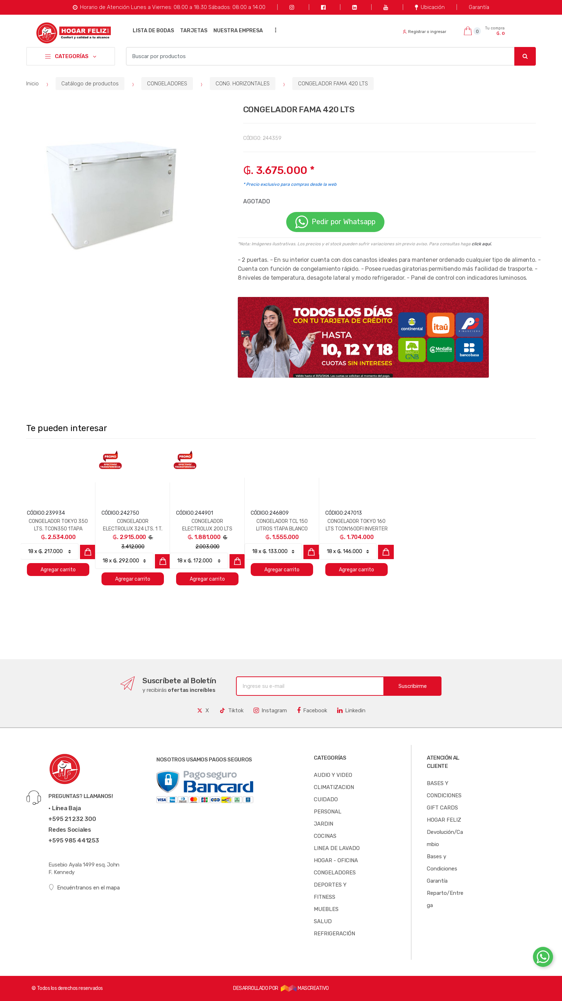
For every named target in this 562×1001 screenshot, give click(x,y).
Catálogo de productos (90, 83)
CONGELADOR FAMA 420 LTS (333, 83)
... (273, 30)
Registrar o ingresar (424, 31)
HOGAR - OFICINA (336, 860)
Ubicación (430, 7)
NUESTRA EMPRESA (238, 31)
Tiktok (231, 710)
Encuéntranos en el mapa (84, 887)
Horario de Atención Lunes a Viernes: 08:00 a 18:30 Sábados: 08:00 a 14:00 (169, 7)
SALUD (323, 921)
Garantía (479, 7)
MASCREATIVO (305, 988)
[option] (112, 192)
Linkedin (351, 710)
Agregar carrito (58, 570)
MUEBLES (326, 909)
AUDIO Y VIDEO (333, 775)
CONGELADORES (167, 83)
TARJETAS (193, 31)
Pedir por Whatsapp (335, 222)
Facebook (312, 710)
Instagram (270, 710)
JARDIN (323, 824)
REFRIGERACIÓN (334, 933)
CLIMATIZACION (334, 787)
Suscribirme (412, 686)
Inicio (32, 83)
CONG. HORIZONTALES (243, 83)
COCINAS (325, 836)
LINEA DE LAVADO (337, 848)
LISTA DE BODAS (153, 31)
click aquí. (482, 243)
